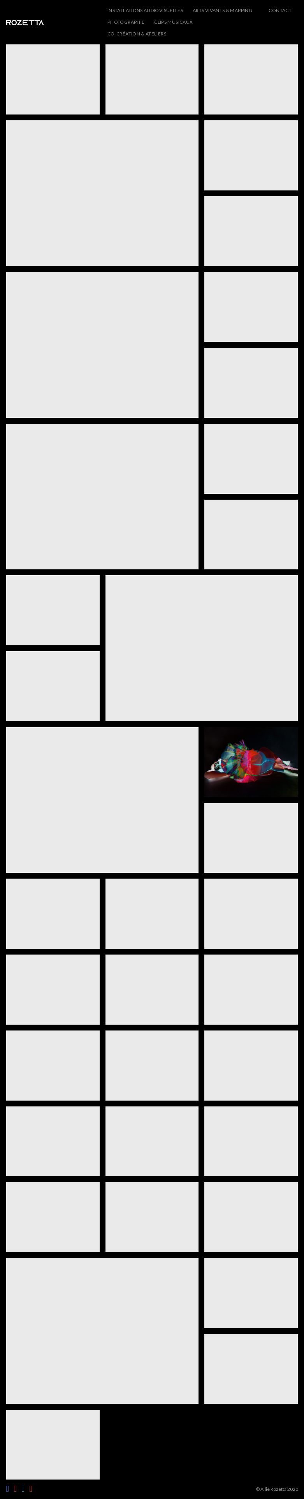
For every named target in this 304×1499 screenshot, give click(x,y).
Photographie (125, 22)
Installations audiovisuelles (145, 10)
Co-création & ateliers (136, 34)
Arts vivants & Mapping (222, 10)
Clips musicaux (173, 22)
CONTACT (280, 10)
